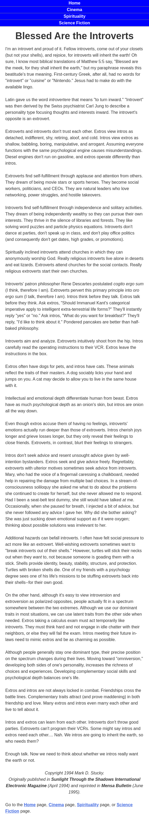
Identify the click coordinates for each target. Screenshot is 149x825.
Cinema (56, 805)
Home (29, 805)
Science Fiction (74, 23)
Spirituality (74, 16)
